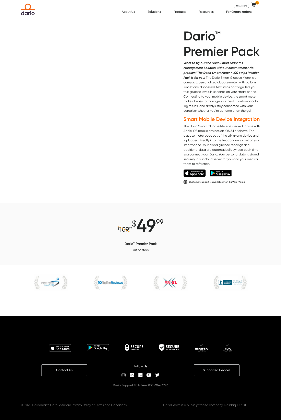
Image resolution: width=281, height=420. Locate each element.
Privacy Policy (81, 405)
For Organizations (239, 12)
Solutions (154, 12)
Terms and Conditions (111, 405)
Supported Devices (216, 370)
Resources (206, 12)
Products (180, 12)
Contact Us (64, 370)
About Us (129, 12)
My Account (241, 6)
